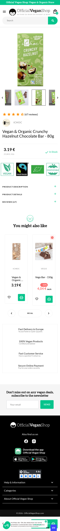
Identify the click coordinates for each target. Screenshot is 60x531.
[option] (48, 528)
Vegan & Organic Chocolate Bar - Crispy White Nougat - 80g (16, 279)
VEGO (44, 269)
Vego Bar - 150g (44, 277)
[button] (7, 525)
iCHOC (12, 122)
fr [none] (47, 527)
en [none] (53, 527)
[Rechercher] (25, 20)
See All (30, 313)
